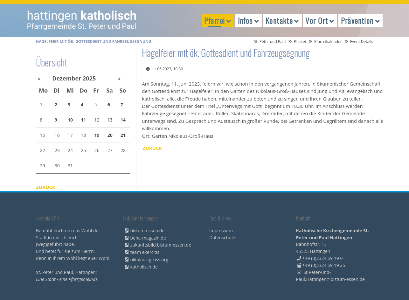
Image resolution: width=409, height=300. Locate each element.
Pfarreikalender (328, 41)
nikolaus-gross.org (149, 259)
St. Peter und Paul (270, 41)
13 (110, 120)
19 (97, 135)
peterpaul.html (82, 20)
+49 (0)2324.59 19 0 (322, 258)
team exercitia (145, 252)
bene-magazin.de (148, 238)
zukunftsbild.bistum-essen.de (160, 245)
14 (123, 120)
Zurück (152, 148)
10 (70, 120)
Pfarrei (300, 41)
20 (110, 135)
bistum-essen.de (147, 230)
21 (123, 135)
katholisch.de (144, 267)
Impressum (221, 230)
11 (83, 120)
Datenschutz (222, 237)
